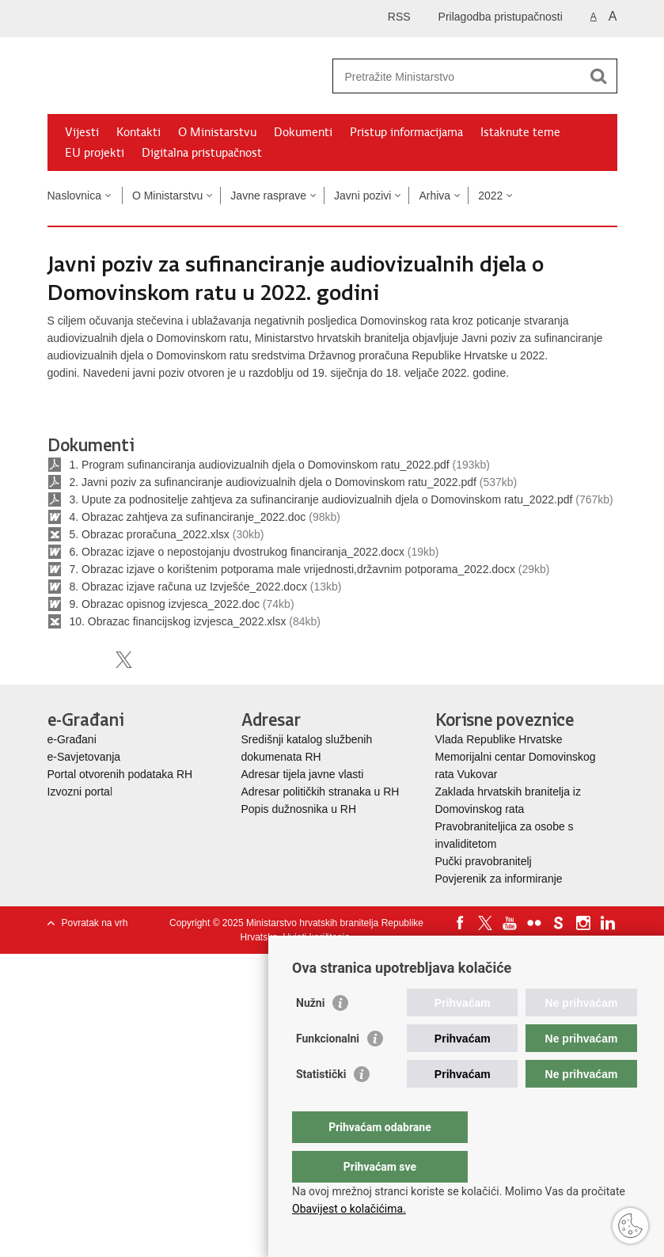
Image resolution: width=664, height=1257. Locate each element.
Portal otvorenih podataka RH (120, 774)
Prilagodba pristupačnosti (500, 16)
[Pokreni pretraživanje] (599, 76)
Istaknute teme (520, 132)
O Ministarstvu (217, 132)
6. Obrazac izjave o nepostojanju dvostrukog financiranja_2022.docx (237, 551)
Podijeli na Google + (158, 659)
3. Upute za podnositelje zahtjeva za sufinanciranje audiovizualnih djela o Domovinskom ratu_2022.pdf (321, 499)
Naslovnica (74, 195)
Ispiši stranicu (55, 659)
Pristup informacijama (406, 132)
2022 (490, 195)
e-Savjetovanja (84, 756)
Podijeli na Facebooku (90, 659)
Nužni (310, 1034)
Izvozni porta (78, 791)
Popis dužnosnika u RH (299, 809)
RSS (399, 16)
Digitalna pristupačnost (202, 153)
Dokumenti (303, 132)
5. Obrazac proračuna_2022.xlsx (150, 534)
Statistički (321, 1105)
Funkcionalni (327, 1070)
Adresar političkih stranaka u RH (320, 791)
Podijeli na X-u (124, 659)
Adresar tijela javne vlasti (302, 774)
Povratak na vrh (95, 923)
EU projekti (94, 153)
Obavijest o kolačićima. (349, 1208)
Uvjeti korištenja (316, 937)
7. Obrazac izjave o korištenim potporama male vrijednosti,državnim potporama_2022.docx (292, 569)
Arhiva (434, 195)
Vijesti (82, 132)
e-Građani (72, 739)
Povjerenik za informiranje (499, 878)
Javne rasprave (268, 195)
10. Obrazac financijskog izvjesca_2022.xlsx (178, 621)
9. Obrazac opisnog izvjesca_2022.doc (165, 604)
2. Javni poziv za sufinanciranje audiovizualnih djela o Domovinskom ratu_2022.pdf (273, 482)
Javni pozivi (362, 195)
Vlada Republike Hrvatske (500, 739)
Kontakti (138, 132)
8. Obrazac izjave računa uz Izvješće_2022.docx (188, 586)
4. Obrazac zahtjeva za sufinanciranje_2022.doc (188, 517)
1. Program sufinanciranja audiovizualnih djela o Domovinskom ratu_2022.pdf (260, 464)
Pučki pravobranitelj (483, 861)
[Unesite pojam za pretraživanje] (458, 76)
